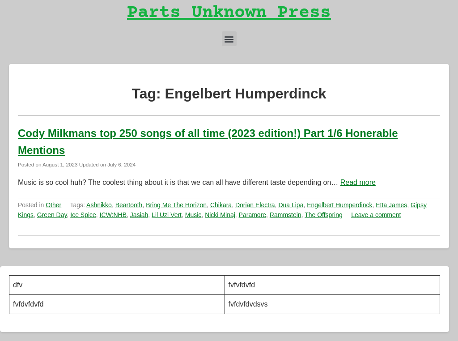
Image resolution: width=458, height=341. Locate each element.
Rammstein (285, 214)
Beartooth (129, 205)
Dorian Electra (255, 205)
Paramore (252, 214)
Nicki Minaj (220, 214)
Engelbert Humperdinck (339, 205)
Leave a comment (376, 214)
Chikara (221, 205)
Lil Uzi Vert (167, 214)
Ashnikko (99, 205)
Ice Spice (83, 214)
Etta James (391, 205)
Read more (358, 182)
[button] (229, 38)
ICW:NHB (113, 214)
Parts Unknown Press (229, 13)
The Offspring (324, 214)
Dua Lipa (290, 205)
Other (53, 205)
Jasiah (139, 214)
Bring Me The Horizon (176, 205)
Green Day (52, 214)
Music (193, 214)
